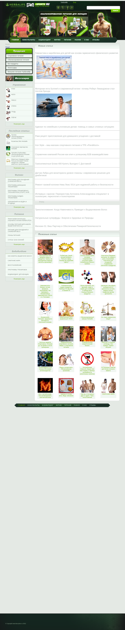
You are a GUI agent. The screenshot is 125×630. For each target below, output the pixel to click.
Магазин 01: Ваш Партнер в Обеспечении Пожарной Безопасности (68, 226)
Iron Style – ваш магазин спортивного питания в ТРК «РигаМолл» (67, 145)
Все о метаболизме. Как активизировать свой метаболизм (45, 395)
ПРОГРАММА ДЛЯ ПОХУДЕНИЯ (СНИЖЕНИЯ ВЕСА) (18, 180)
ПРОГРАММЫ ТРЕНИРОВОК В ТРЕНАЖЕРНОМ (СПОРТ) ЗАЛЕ (18, 191)
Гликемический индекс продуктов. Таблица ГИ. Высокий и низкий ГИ (66, 288)
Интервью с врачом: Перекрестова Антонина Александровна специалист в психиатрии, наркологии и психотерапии (72, 195)
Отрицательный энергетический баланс (87, 343)
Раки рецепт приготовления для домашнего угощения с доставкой (67, 136)
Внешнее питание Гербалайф (19, 72)
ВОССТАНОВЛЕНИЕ (15, 265)
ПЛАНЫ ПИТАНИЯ (14, 235)
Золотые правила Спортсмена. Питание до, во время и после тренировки (45, 344)
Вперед (41, 202)
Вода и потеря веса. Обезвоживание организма (66, 369)
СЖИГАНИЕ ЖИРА (14, 260)
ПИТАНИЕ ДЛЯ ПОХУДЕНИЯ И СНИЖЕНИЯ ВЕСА (18, 230)
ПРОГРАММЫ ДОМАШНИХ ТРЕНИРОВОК (17, 186)
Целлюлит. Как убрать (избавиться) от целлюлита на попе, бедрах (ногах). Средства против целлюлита (108, 290)
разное (78, 40)
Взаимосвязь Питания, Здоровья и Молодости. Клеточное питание (45, 319)
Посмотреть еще (19, 124)
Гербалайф (64, 2)
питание (67, 40)
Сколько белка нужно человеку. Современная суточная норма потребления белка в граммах (87, 260)
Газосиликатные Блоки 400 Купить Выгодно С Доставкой (63, 164)
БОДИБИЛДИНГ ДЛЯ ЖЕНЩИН (18, 274)
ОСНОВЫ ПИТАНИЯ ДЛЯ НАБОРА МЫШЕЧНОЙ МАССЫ (19, 225)
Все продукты (13, 64)
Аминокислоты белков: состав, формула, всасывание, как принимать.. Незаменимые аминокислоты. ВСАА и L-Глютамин (45, 291)
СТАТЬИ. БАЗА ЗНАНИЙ (16, 240)
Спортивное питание (16, 56)
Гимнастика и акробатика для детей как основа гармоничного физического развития (76, 53)
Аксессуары (12, 68)
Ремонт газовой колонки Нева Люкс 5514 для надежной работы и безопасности (74, 185)
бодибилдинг (45, 40)
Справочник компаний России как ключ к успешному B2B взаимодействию (71, 154)
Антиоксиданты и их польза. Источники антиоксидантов (45, 369)
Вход (74, 2)
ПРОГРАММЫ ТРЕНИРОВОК (17, 270)
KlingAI (7, 44)
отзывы (95, 40)
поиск (115, 10)
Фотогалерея (22, 78)
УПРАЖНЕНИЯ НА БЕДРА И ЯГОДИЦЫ (17, 202)
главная (15, 40)
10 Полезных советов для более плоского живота (108, 369)
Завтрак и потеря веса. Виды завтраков (66, 395)
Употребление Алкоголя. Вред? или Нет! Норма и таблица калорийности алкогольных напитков (87, 371)
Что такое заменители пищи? (108, 318)
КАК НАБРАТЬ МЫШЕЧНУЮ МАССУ (20, 256)
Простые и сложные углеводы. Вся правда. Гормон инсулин (108, 344)
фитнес (57, 40)
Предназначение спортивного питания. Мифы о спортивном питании (66, 344)
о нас (86, 40)
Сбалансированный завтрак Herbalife (87, 318)
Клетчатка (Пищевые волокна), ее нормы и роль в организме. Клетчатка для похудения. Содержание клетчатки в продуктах (108, 260)
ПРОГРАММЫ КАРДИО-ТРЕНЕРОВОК (16, 197)
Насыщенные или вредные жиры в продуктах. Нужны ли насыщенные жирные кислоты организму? (45, 259)
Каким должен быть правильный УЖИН (66, 318)
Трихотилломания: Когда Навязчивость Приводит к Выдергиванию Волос (71, 209)
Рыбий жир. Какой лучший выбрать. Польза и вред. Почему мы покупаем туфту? (66, 259)
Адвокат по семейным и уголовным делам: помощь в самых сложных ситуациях (74, 127)
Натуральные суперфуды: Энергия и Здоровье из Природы (64, 218)
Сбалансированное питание (18, 60)
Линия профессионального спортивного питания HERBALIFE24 (19, 219)
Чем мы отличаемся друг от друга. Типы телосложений (87, 395)
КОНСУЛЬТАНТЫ (28, 40)
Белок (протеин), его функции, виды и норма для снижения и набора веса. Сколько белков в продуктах (87, 290)
